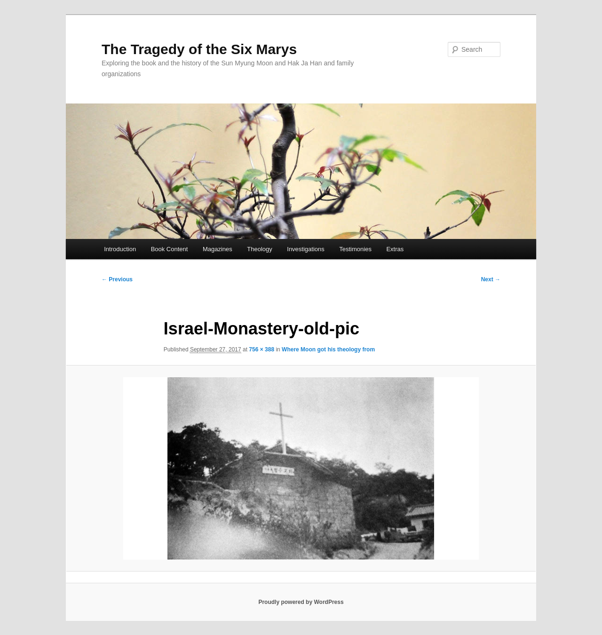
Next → (490, 279)
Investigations (306, 249)
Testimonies (355, 249)
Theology (259, 249)
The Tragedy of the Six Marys (199, 49)
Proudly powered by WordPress (300, 602)
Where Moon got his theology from (328, 349)
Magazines (217, 249)
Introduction (120, 249)
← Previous (117, 279)
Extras (395, 249)
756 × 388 (261, 349)
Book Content (169, 249)
